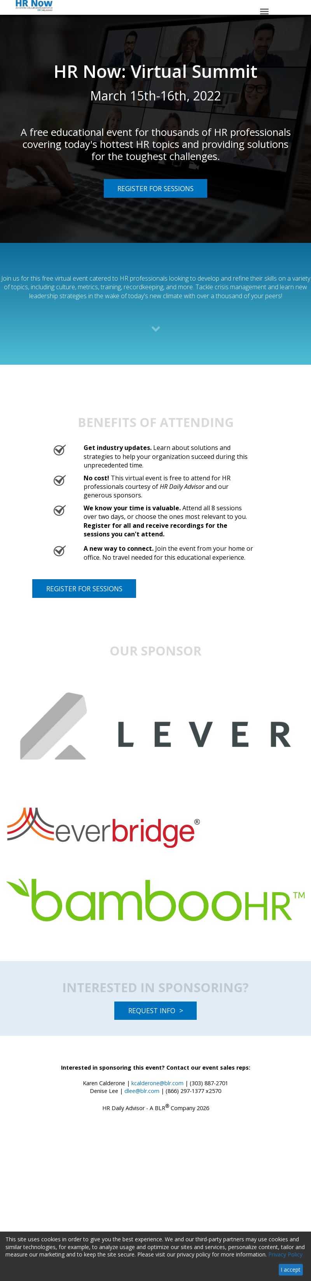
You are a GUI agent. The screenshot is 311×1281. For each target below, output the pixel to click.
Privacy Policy (285, 1254)
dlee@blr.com (141, 1091)
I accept (291, 1269)
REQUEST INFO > (155, 1010)
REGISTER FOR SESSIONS (149, 188)
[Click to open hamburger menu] (264, 11)
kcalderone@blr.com (157, 1083)
